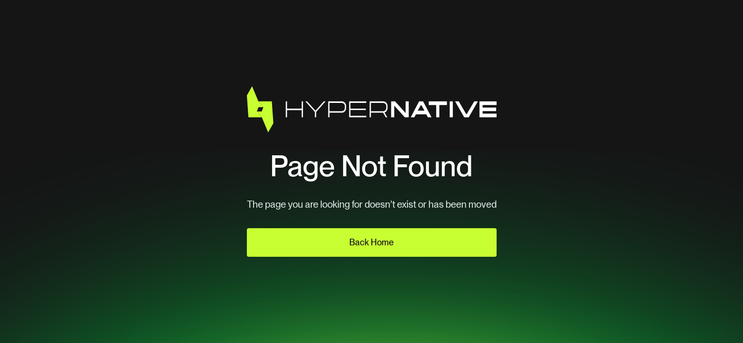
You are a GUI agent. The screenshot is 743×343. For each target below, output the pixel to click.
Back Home (371, 242)
